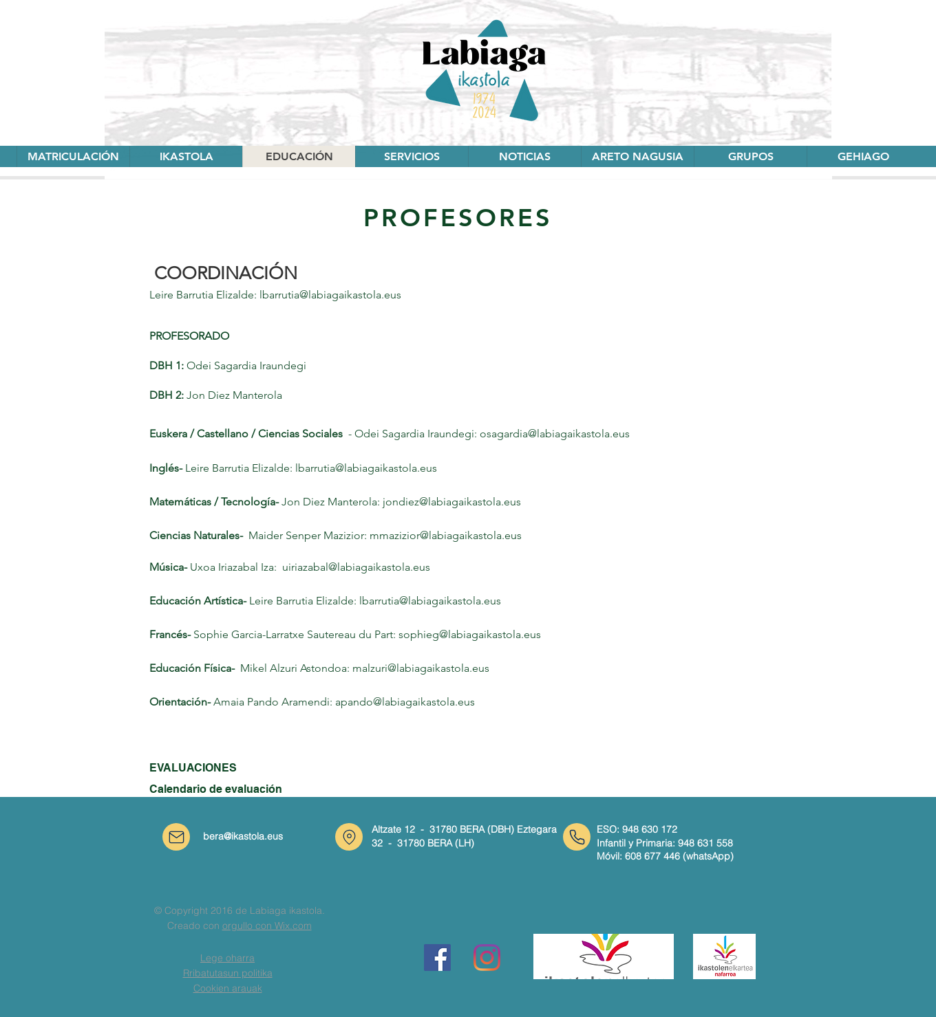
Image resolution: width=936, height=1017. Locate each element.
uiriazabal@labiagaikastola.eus (356, 566)
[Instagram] (487, 957)
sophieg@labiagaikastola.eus (469, 634)
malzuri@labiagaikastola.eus (420, 668)
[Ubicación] (349, 837)
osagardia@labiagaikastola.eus (555, 433)
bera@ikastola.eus (243, 836)
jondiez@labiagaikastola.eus (452, 501)
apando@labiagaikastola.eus (405, 701)
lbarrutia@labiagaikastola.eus (330, 294)
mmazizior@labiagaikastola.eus (446, 535)
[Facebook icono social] (437, 957)
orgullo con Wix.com (267, 925)
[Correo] (176, 837)
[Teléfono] (577, 837)
